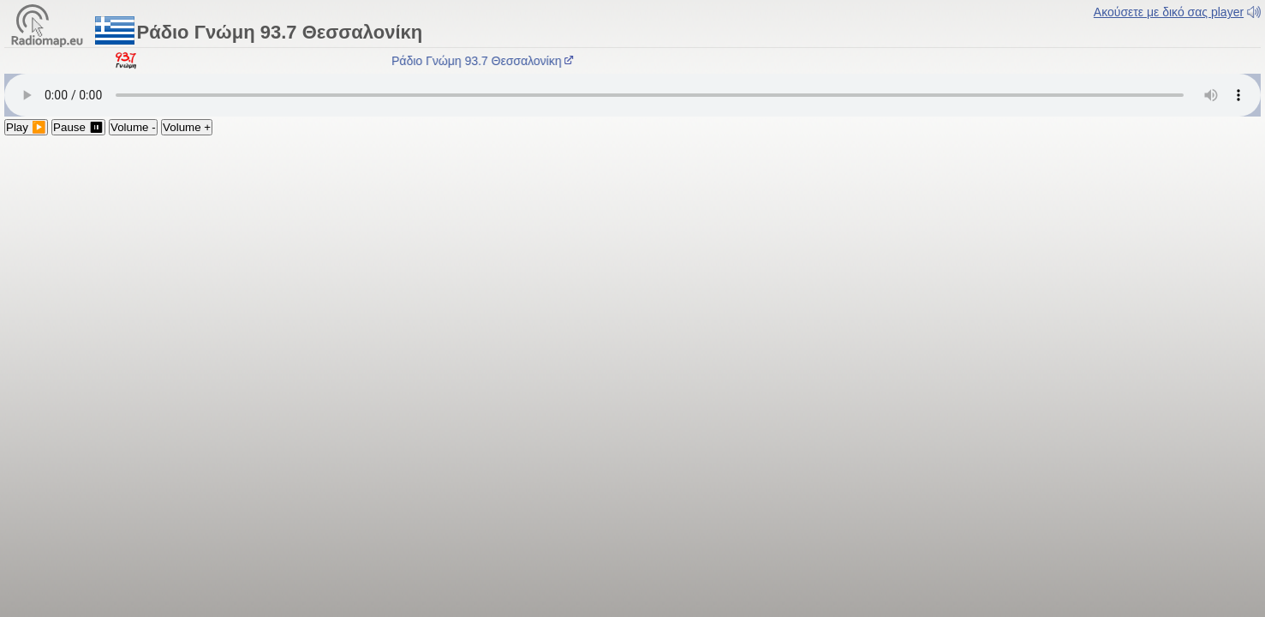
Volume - (133, 127)
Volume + (187, 127)
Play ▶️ (26, 127)
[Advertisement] (633, 264)
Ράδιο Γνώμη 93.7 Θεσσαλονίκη (485, 61)
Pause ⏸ (78, 127)
